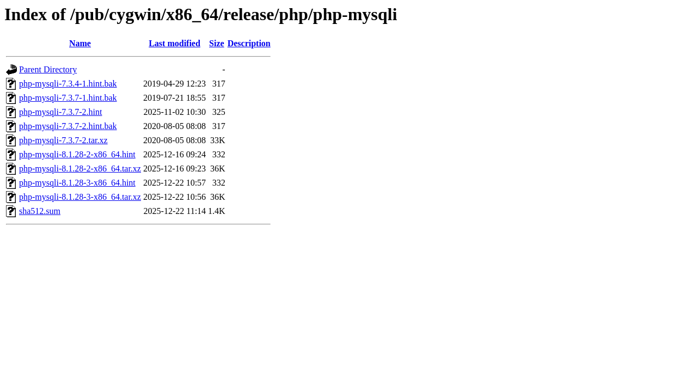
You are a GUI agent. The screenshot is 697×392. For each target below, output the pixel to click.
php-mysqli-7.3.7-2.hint (60, 112)
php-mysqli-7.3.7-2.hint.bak (68, 126)
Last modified (174, 43)
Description (249, 43)
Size (216, 43)
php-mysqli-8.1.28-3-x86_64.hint (77, 182)
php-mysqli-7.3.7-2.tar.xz (63, 140)
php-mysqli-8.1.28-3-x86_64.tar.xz (80, 196)
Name (80, 43)
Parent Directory (48, 69)
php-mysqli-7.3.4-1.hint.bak (68, 83)
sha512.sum (39, 211)
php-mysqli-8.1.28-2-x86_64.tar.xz (80, 168)
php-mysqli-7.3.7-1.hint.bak (68, 97)
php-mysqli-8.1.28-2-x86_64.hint (77, 154)
